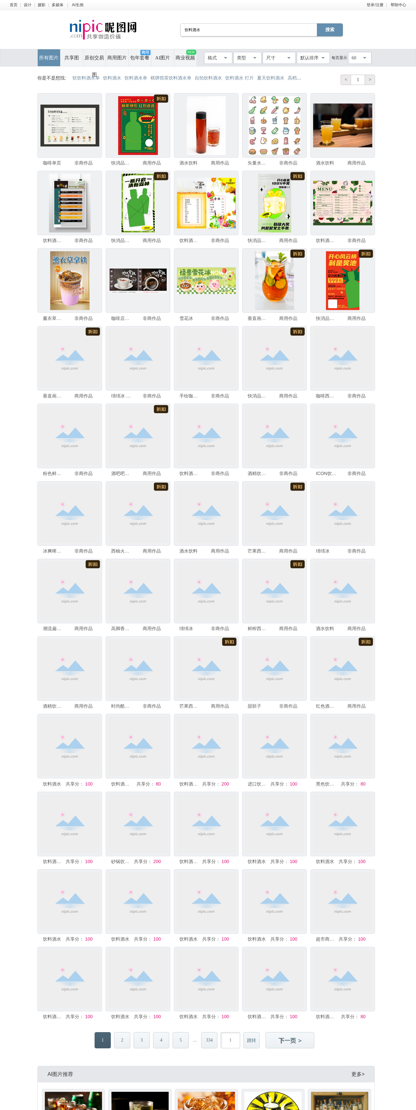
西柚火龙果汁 (122, 551)
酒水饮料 (188, 162)
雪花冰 (186, 318)
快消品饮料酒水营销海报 (122, 240)
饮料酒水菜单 (190, 784)
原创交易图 (94, 60)
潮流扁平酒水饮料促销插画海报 (53, 628)
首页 (14, 5)
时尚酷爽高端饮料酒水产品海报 (122, 706)
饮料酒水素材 (122, 784)
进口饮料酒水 (258, 784)
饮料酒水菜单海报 (53, 240)
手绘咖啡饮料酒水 (190, 395)
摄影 (42, 5)
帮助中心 (398, 5)
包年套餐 (140, 55)
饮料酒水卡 (53, 861)
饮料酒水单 (326, 240)
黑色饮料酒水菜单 (326, 784)
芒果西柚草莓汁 (258, 551)
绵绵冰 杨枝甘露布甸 (122, 395)
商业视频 (186, 55)
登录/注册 (375, 5)
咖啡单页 (52, 162)
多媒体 (57, 5)
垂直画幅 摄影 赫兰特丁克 (53, 395)
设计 (28, 5)
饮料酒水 (52, 784)
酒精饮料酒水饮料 (258, 473)
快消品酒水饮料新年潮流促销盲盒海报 (258, 240)
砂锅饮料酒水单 (122, 861)
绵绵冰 (323, 551)
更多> (358, 1074)
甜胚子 (254, 706)
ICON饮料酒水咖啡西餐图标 (326, 473)
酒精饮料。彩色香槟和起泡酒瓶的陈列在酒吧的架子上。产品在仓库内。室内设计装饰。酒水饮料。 (53, 706)
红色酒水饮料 (326, 706)
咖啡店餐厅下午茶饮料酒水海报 (122, 318)
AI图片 (162, 57)
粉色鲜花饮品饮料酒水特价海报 (53, 473)
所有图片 (48, 57)
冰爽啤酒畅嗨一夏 (53, 551)
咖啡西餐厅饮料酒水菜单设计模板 (326, 395)
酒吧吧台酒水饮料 (122, 473)
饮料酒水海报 (190, 861)
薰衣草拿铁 (53, 318)
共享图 (71, 57)
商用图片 (117, 57)
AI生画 (77, 5)
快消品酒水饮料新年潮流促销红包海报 (122, 162)
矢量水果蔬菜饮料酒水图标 (258, 162)
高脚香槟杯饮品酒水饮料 (122, 628)
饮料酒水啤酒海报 (326, 1016)
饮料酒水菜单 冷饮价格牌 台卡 (190, 240)
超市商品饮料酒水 (326, 939)
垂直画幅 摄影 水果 (258, 318)
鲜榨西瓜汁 (258, 628)
